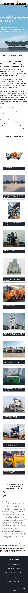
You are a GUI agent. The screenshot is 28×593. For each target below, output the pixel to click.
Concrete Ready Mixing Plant (7, 551)
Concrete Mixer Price (14, 581)
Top (24, 588)
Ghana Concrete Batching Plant (14, 568)
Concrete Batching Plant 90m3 (14, 577)
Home (4, 55)
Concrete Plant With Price (20, 547)
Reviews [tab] (7, 496)
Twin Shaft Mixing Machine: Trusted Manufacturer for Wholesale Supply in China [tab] (13, 486)
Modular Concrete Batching (7, 545)
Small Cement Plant (8, 547)
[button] (23, 7)
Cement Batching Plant (18, 544)
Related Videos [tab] (9, 492)
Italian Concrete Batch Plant (14, 564)
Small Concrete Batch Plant (18, 550)
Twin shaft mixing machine (15, 55)
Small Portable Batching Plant (7, 548)
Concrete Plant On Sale (6, 544)
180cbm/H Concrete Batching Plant (14, 572)
